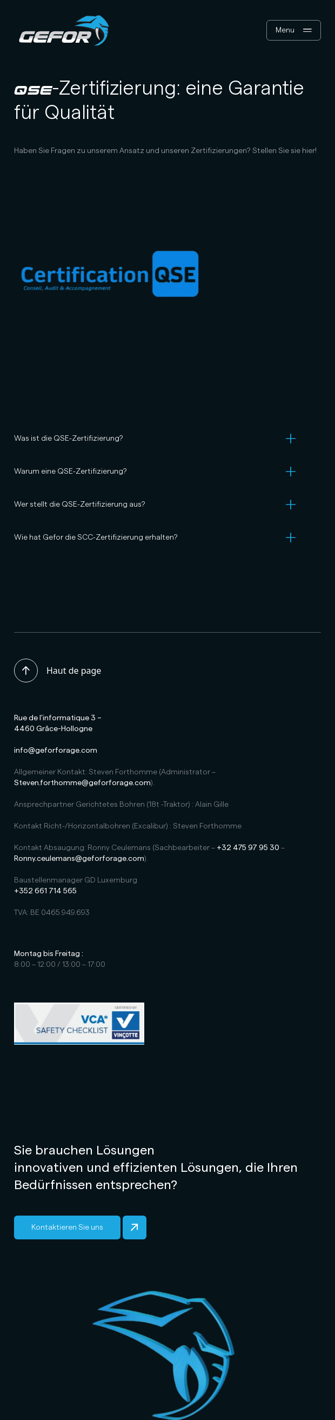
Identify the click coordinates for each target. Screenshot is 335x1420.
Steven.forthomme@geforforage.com (82, 783)
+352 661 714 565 (45, 891)
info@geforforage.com (55, 750)
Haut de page (57, 670)
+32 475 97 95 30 (248, 848)
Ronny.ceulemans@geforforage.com (79, 858)
